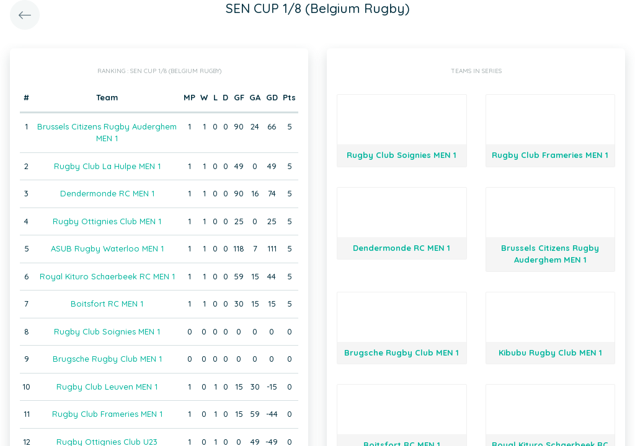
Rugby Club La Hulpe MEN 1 (107, 166)
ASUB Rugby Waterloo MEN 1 (107, 248)
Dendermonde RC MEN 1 (107, 193)
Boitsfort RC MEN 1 (107, 303)
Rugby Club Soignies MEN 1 (107, 331)
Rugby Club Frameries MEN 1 (107, 414)
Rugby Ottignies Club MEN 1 (107, 221)
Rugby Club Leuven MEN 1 (107, 386)
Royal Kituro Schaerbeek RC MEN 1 (107, 276)
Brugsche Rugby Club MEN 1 (107, 359)
